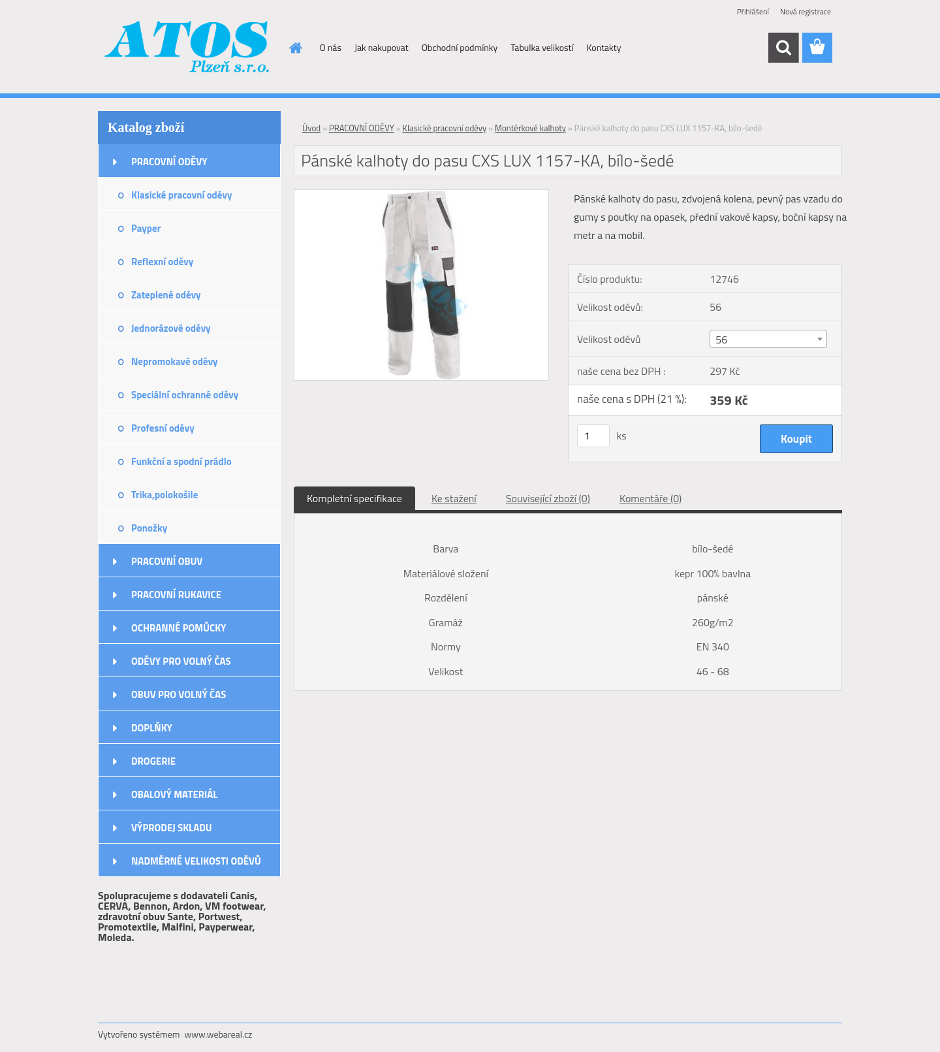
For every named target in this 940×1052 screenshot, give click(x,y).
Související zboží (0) (548, 498)
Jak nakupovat (381, 47)
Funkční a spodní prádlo (181, 461)
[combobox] (768, 339)
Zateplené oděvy (166, 294)
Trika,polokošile (164, 494)
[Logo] (187, 48)
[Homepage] (295, 48)
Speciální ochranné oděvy (184, 394)
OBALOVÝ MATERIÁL (174, 794)
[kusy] (593, 435)
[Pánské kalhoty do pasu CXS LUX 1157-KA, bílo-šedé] (421, 195)
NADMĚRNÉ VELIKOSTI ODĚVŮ (196, 861)
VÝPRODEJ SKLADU (171, 827)
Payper (146, 228)
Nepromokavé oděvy (174, 361)
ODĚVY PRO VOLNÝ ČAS (181, 661)
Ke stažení (454, 498)
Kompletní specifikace (354, 498)
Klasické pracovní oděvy (181, 194)
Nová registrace (805, 11)
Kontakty (604, 47)
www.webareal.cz (219, 1034)
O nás (330, 47)
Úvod (311, 128)
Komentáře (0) (650, 498)
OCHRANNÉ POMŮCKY (178, 627)
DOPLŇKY (151, 727)
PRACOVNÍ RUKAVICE (176, 594)
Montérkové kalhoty (530, 128)
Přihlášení (753, 11)
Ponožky (149, 527)
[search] (783, 48)
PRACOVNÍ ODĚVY (169, 161)
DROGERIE (153, 761)
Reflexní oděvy (162, 261)
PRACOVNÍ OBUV (166, 561)
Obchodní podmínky (460, 47)
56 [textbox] (721, 339)
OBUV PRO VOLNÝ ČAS (178, 694)
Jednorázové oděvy (171, 328)
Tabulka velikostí (541, 47)
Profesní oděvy (163, 428)
